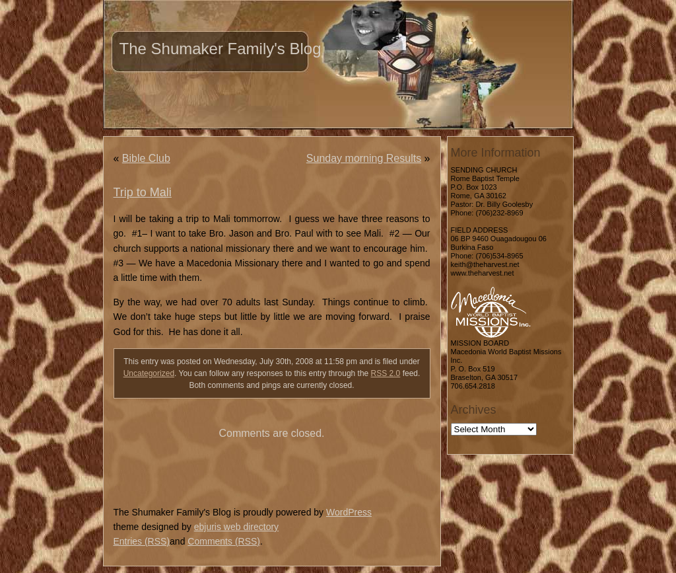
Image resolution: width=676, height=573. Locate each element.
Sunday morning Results (363, 158)
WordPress (349, 512)
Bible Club (146, 158)
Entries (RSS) (142, 541)
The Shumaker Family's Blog (220, 48)
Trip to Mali (143, 192)
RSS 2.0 (386, 373)
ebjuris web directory (236, 526)
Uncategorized (148, 373)
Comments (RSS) (223, 541)
